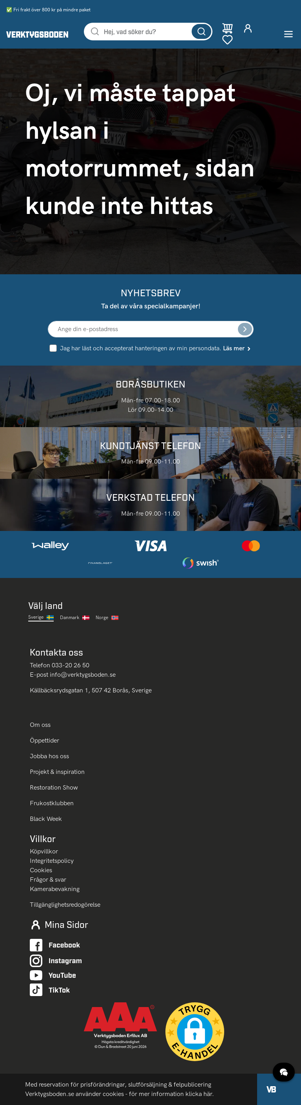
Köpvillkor (44, 851)
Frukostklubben (52, 803)
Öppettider (44, 740)
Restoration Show (54, 787)
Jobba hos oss (49, 756)
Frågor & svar (48, 879)
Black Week (46, 818)
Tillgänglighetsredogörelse (65, 904)
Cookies (41, 870)
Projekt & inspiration (57, 771)
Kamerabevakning (55, 889)
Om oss (41, 724)
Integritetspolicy (52, 860)
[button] (194, 1031)
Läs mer (237, 348)
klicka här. (199, 1094)
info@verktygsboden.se (83, 674)
